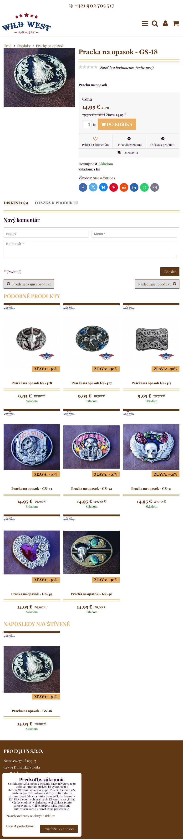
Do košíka (116, 124)
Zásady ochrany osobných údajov (30, 816)
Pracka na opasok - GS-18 (32, 711)
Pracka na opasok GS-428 (31, 383)
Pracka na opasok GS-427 (91, 383)
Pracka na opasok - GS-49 (31, 594)
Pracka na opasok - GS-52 (91, 488)
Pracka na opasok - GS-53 (31, 488)
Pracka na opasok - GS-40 (91, 594)
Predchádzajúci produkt (29, 284)
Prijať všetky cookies (59, 829)
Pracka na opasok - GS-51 (151, 488)
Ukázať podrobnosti (21, 826)
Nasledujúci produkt (157, 284)
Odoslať (170, 271)
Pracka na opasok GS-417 (151, 383)
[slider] (88, 67)
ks (90, 125)
